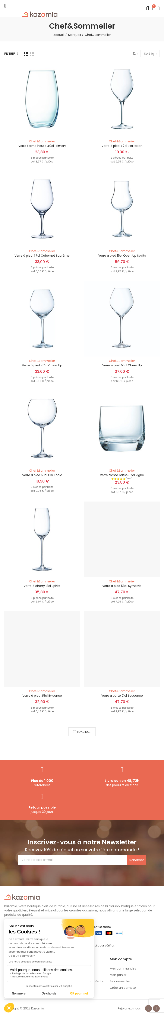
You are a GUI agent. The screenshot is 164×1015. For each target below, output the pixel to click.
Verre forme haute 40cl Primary (42, 146)
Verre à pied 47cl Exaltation (122, 146)
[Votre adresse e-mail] (72, 860)
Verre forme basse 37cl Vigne (122, 475)
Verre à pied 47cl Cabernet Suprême (42, 255)
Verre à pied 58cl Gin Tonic (42, 475)
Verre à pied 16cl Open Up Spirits (122, 255)
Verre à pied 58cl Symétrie (122, 586)
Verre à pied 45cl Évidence (42, 695)
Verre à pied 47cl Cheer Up (42, 365)
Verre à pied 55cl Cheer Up (122, 365)
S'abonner (136, 860)
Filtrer (10, 53)
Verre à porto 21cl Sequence (122, 695)
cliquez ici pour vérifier (98, 945)
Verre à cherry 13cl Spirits (42, 586)
